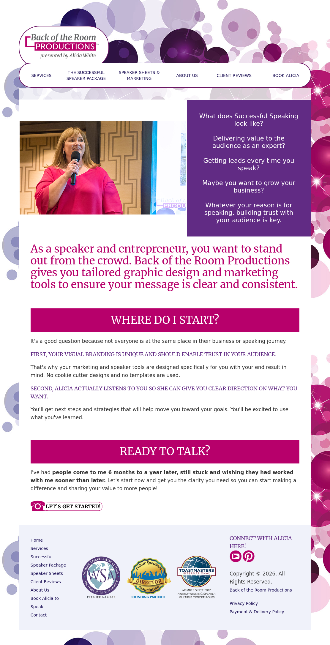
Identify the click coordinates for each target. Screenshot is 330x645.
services (41, 75)
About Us (187, 75)
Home (37, 540)
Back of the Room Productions (261, 590)
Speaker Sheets (47, 573)
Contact (39, 615)
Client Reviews (234, 75)
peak (38, 606)
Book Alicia (285, 75)
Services (39, 548)
